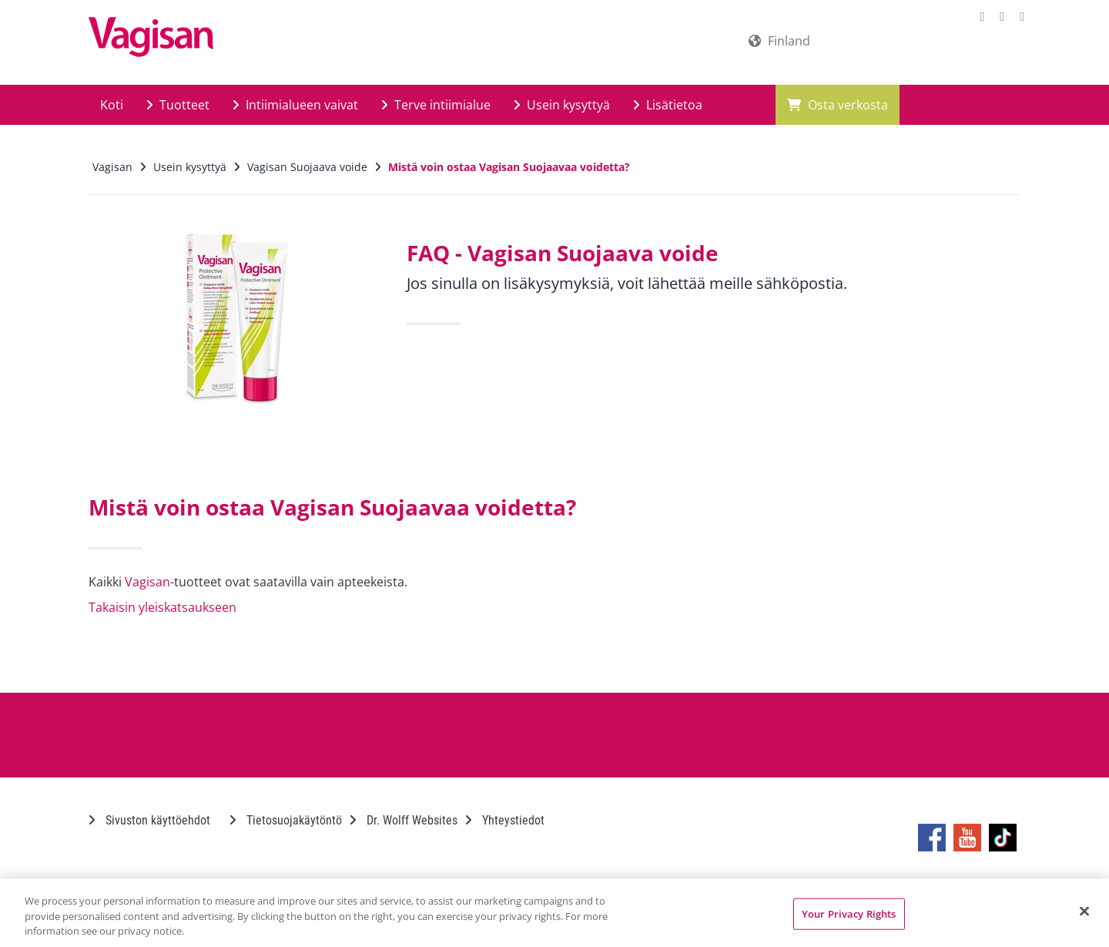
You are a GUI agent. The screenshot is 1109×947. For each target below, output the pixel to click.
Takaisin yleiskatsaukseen (162, 607)
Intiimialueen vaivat (295, 104)
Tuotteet (177, 104)
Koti (111, 104)
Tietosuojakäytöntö (286, 820)
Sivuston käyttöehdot (149, 820)
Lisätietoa (667, 104)
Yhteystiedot (504, 820)
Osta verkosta (837, 104)
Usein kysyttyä (562, 104)
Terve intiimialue (436, 104)
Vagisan (147, 581)
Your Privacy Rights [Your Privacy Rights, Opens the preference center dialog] (849, 913)
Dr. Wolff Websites (403, 820)
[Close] (1084, 911)
